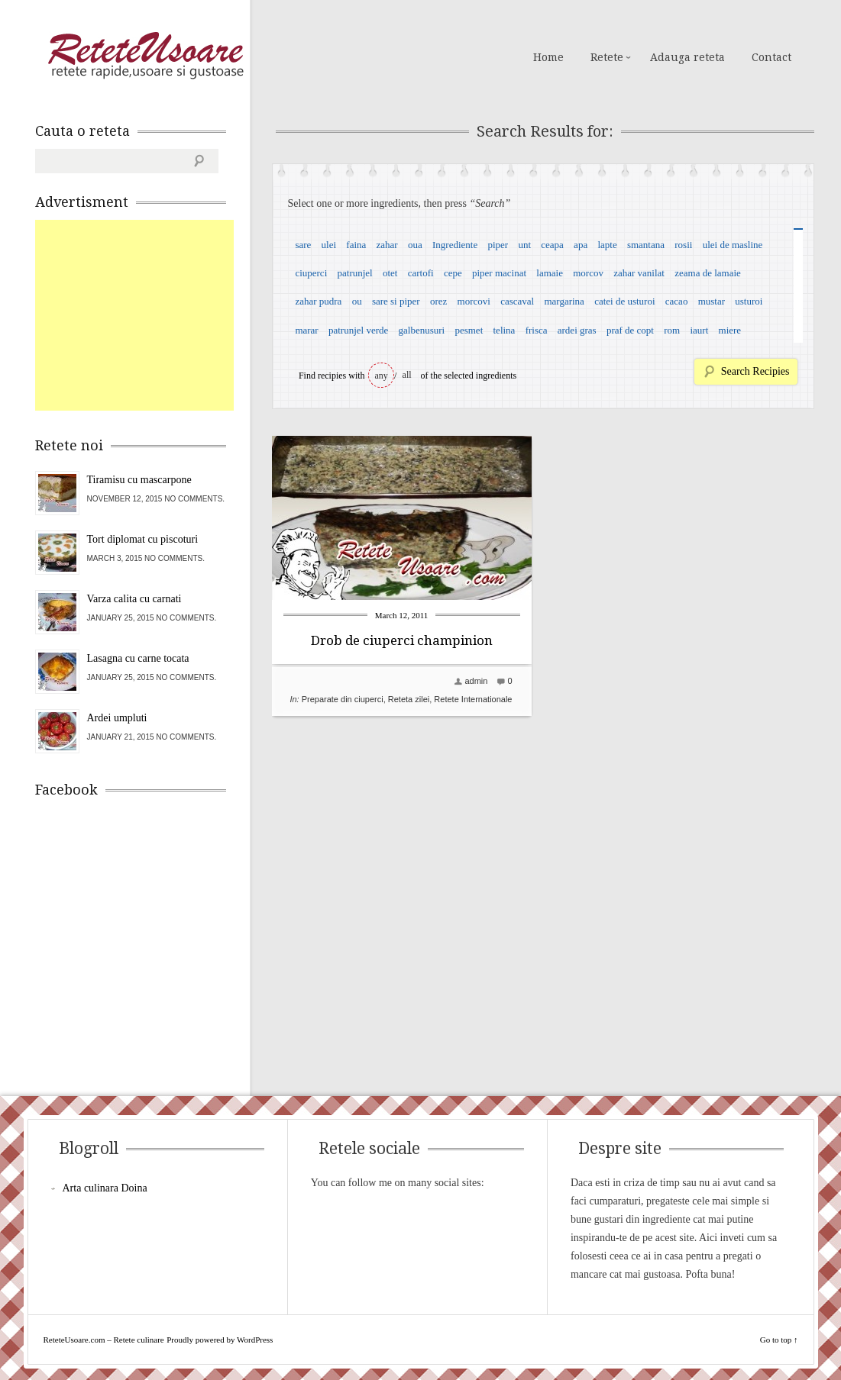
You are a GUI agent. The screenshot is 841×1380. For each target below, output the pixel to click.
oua (415, 244)
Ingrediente (454, 244)
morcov (588, 273)
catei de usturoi (624, 301)
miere (730, 330)
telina (504, 330)
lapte (606, 244)
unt (524, 244)
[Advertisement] (149, 315)
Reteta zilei (408, 699)
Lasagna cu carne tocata (138, 658)
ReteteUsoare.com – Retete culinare (145, 56)
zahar (387, 244)
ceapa (552, 244)
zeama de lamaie (707, 273)
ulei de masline (733, 244)
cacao (676, 301)
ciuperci (311, 273)
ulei (329, 244)
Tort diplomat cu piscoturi (143, 539)
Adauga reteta (687, 57)
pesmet (468, 330)
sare (303, 244)
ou (357, 301)
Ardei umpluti (117, 718)
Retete (606, 57)
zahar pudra (318, 301)
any (381, 375)
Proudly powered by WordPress (220, 1339)
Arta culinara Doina (105, 1188)
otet (390, 273)
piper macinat (499, 273)
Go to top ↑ (779, 1339)
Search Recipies (755, 371)
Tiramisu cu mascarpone (139, 479)
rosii (683, 244)
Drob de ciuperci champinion (402, 640)
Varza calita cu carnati (134, 599)
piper (497, 244)
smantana (646, 244)
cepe (453, 273)
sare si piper (396, 301)
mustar (711, 301)
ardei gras (577, 330)
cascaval (517, 301)
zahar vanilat (639, 273)
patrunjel (355, 273)
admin (475, 680)
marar (306, 330)
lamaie (549, 273)
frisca (537, 330)
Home (548, 57)
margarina (564, 301)
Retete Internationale (473, 699)
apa (580, 244)
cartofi (421, 273)
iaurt (699, 330)
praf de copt (630, 330)
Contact (771, 57)
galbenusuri (422, 330)
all (407, 374)
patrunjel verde (358, 330)
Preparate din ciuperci (342, 699)
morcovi (474, 301)
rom (672, 330)
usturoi (748, 301)
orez (438, 301)
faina (356, 244)
